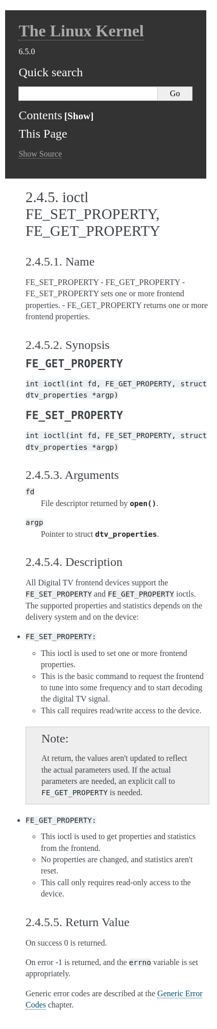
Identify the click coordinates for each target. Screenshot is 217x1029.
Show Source (40, 153)
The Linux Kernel (80, 30)
